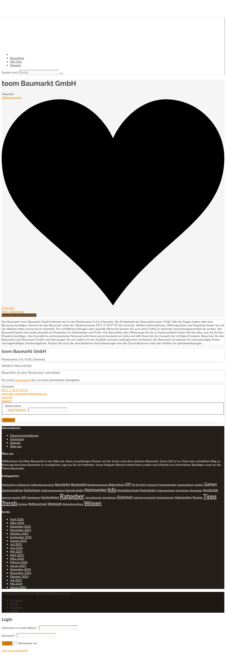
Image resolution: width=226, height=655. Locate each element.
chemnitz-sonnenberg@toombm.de (24, 393)
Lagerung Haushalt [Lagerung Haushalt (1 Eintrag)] (11, 497)
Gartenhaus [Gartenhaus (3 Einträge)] (32, 490)
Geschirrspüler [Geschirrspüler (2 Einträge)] (75, 490)
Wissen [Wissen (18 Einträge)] (92, 503)
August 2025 (18, 540)
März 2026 (17, 523)
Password (9, 635)
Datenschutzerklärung (24, 435)
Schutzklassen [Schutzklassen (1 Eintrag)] (109, 497)
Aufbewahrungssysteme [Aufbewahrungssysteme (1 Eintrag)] (42, 484)
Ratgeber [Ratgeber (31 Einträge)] (72, 496)
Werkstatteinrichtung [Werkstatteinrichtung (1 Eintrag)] (72, 504)
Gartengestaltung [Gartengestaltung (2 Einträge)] (12, 490)
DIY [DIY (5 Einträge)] (128, 484)
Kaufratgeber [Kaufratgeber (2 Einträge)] (148, 490)
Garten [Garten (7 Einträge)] (210, 483)
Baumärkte (17, 58)
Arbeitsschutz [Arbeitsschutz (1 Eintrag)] (23, 484)
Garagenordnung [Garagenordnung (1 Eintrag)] (185, 484)
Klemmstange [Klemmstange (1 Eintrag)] (182, 490)
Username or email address (20, 628)
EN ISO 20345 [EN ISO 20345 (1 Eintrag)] (139, 484)
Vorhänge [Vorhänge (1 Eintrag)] (23, 504)
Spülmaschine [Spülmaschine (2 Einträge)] (183, 497)
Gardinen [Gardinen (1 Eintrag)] (199, 484)
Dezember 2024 (20, 569)
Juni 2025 (16, 548)
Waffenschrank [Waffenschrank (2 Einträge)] (37, 504)
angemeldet (22, 380)
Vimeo (14, 611)
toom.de (7, 397)
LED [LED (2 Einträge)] (23, 497)
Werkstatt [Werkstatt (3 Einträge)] (55, 504)
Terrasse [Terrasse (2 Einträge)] (197, 497)
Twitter (14, 604)
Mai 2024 (16, 583)
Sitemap (15, 442)
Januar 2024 (18, 587)
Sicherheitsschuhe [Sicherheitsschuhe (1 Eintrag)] (165, 497)
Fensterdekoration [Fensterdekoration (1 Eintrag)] (167, 484)
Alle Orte (16, 61)
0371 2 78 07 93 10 (15, 390)
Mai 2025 (16, 551)
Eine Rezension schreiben (19, 315)
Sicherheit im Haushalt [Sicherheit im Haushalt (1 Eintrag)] (144, 497)
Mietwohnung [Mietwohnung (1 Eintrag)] (33, 497)
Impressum (17, 439)
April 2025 (17, 555)
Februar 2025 (19, 562)
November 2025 (20, 530)
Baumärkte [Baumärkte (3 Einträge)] (62, 484)
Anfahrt (7, 401)
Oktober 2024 (19, 576)
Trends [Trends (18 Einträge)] (9, 503)
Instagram (16, 607)
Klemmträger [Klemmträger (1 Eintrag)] (196, 490)
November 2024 (20, 573)
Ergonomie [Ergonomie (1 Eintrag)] (152, 484)
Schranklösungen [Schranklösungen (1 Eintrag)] (93, 497)
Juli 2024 (16, 580)
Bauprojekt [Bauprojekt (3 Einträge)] (78, 484)
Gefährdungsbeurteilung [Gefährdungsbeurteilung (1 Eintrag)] (53, 490)
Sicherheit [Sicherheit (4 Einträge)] (125, 497)
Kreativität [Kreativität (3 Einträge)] (210, 490)
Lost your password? (15, 650)
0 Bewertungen (11, 97)
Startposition (13, 406)
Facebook (16, 600)
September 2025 (21, 537)
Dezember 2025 (20, 526)
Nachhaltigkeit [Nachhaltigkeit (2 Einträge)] (50, 497)
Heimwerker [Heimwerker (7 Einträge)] (95, 489)
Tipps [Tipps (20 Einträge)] (210, 496)
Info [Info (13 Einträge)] (111, 489)
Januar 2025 (18, 565)
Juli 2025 (16, 544)
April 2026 (17, 519)
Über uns (16, 446)
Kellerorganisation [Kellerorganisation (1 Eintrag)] (166, 490)
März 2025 (17, 558)
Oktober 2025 (19, 533)
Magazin (15, 65)
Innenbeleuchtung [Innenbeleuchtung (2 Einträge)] (128, 490)
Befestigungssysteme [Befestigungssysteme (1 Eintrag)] (97, 484)
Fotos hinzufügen (13, 311)
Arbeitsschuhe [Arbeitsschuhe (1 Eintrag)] (9, 484)
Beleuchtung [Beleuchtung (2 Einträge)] (116, 484)
